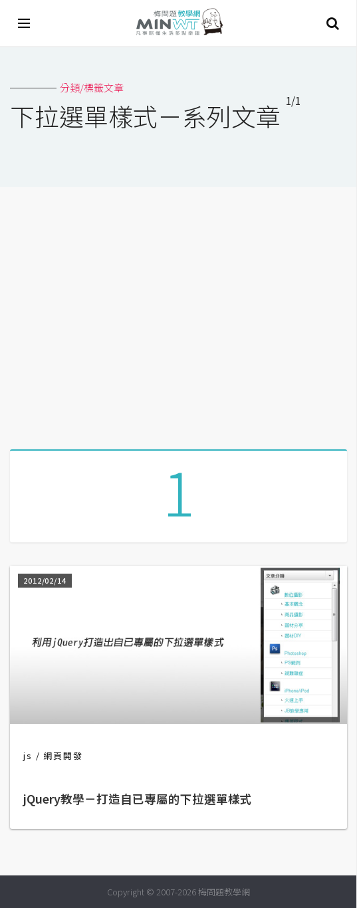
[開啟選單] (25, 23)
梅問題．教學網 (178, 23)
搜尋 (332, 23)
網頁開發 (63, 755)
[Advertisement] (178, 313)
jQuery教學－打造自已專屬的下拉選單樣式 (137, 798)
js (28, 755)
